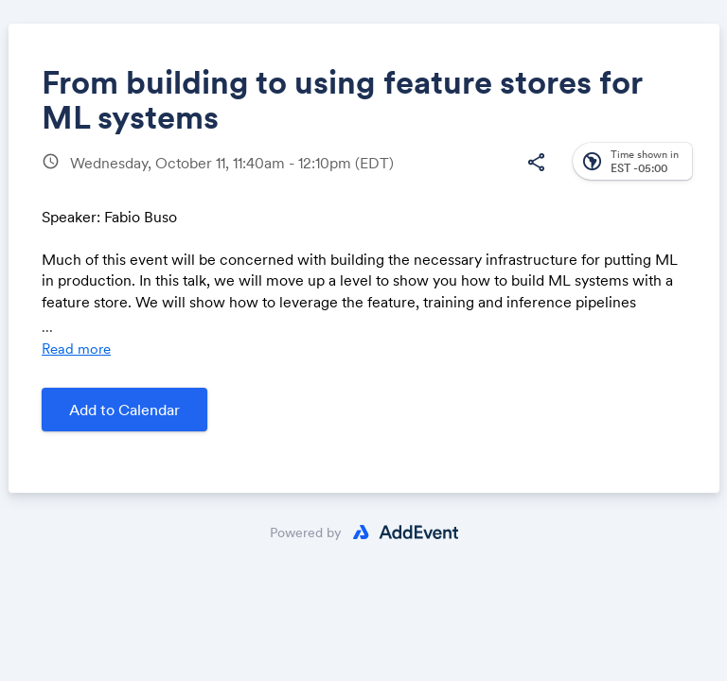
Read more (76, 349)
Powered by (306, 532)
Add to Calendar (124, 409)
